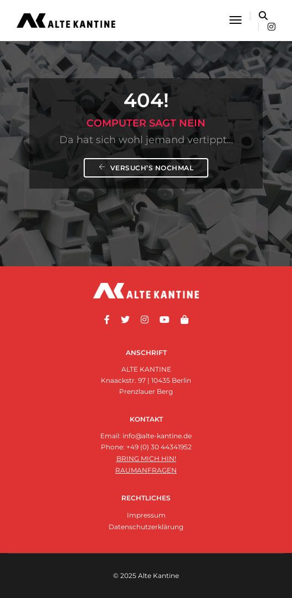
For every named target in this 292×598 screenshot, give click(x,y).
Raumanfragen (146, 470)
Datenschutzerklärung (146, 527)
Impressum (146, 515)
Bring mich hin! (146, 458)
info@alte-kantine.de (157, 436)
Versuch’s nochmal (146, 168)
